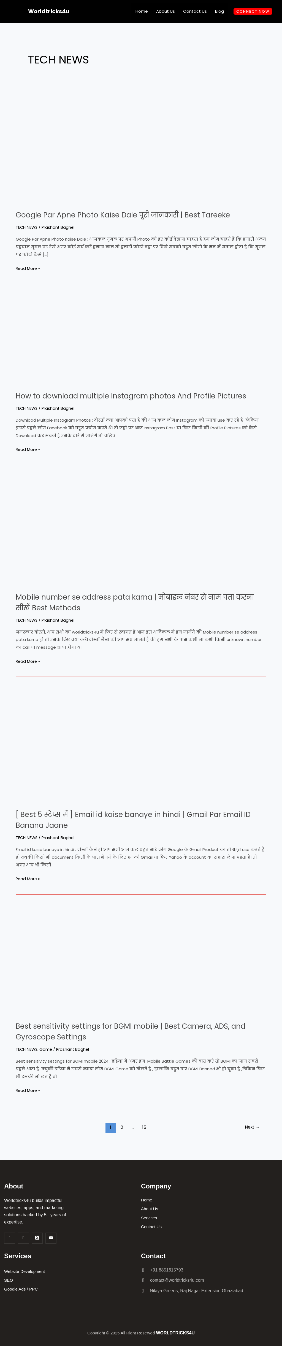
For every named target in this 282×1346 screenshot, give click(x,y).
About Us (165, 11)
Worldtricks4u (48, 11)
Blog (219, 11)
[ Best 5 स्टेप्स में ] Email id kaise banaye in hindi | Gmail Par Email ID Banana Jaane (134, 830)
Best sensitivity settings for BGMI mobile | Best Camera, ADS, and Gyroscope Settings (137, 1042)
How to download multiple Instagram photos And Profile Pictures (130, 401)
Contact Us (195, 11)
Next (252, 1138)
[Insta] (23, 1238)
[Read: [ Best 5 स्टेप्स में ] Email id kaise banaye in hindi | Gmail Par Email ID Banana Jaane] (103, 754)
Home (141, 11)
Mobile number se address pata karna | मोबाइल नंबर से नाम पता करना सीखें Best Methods (133, 613)
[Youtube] (50, 1238)
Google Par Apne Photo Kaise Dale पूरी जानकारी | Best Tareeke (138, 214)
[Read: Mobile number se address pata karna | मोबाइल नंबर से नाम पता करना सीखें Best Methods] (115, 539)
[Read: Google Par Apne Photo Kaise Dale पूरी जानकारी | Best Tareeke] (115, 147)
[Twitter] (37, 1238)
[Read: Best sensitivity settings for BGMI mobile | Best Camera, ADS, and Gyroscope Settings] (115, 969)
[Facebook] (9, 1238)
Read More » (28, 268)
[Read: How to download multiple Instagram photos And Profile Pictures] (84, 338)
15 (144, 1138)
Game (46, 1060)
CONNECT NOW (253, 11)
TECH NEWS (27, 227)
